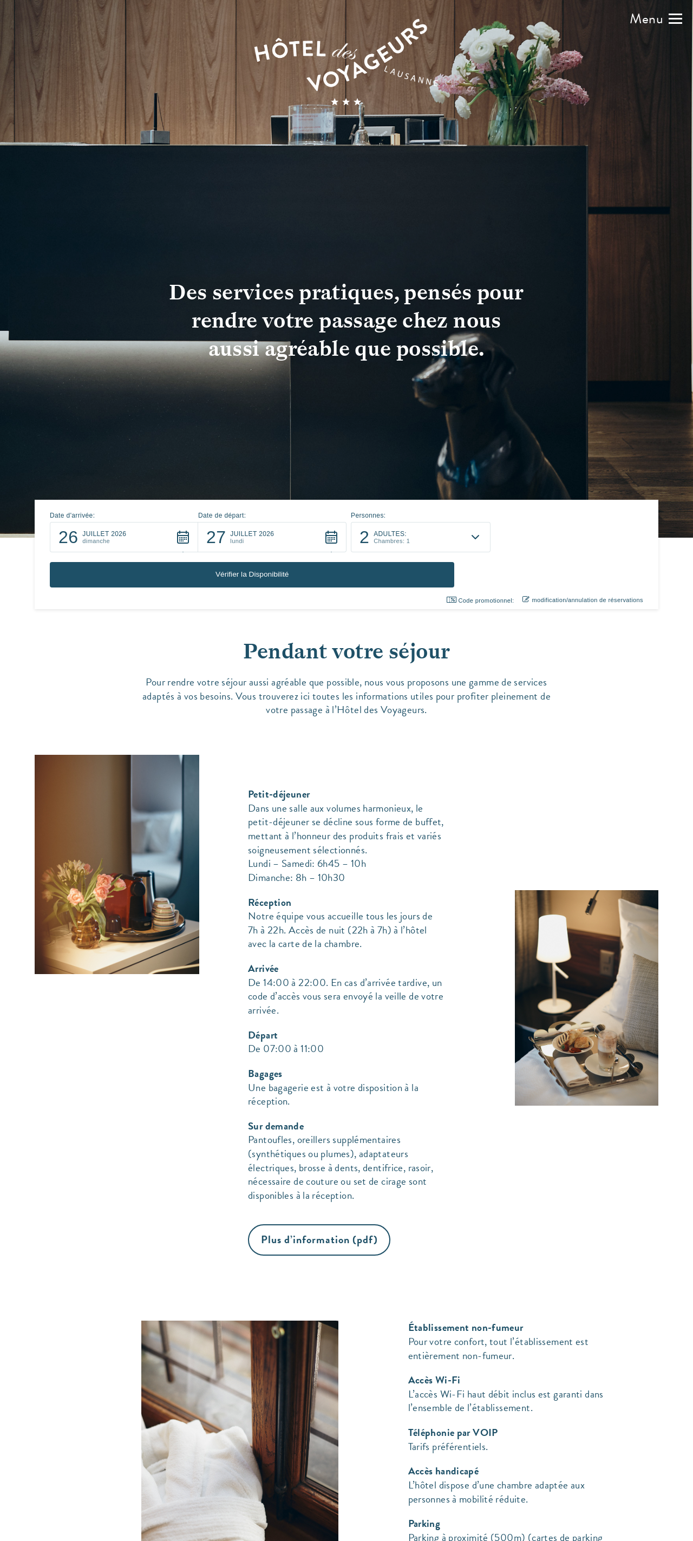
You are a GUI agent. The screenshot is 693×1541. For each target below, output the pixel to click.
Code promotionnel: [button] (480, 565)
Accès (440, 1529)
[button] (656, 19)
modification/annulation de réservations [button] (582, 564)
